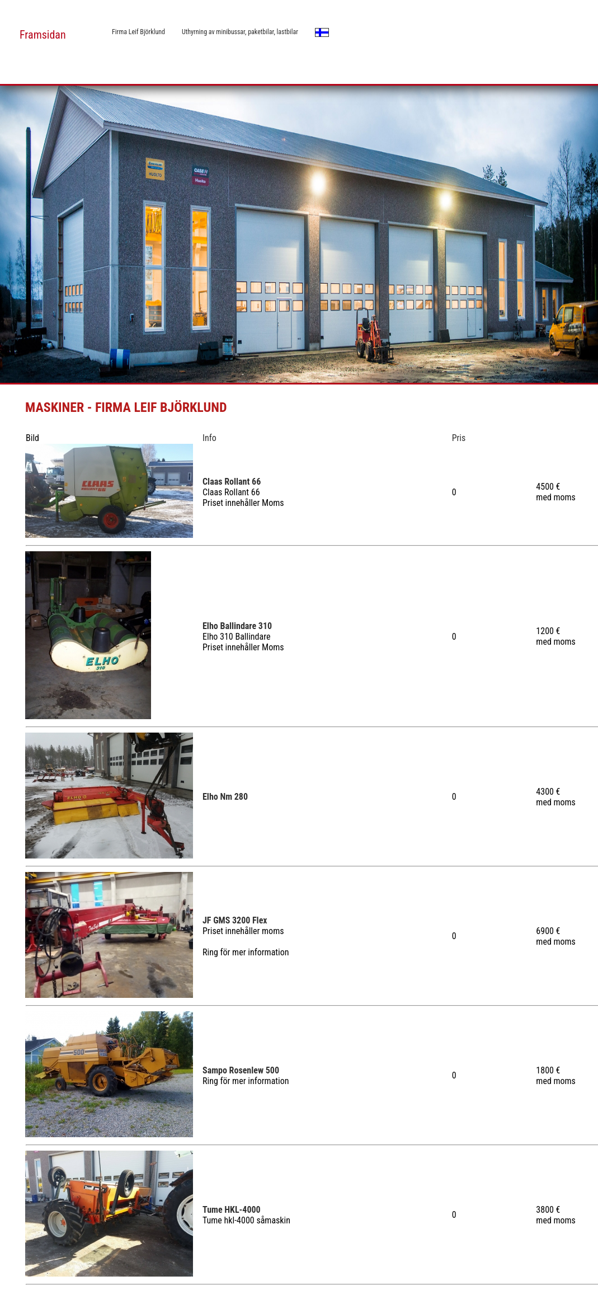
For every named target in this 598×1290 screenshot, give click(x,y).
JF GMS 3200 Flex (235, 920)
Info (209, 438)
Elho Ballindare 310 (237, 626)
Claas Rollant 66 (232, 481)
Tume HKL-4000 (232, 1209)
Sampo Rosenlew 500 (241, 1070)
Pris (459, 438)
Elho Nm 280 (225, 796)
